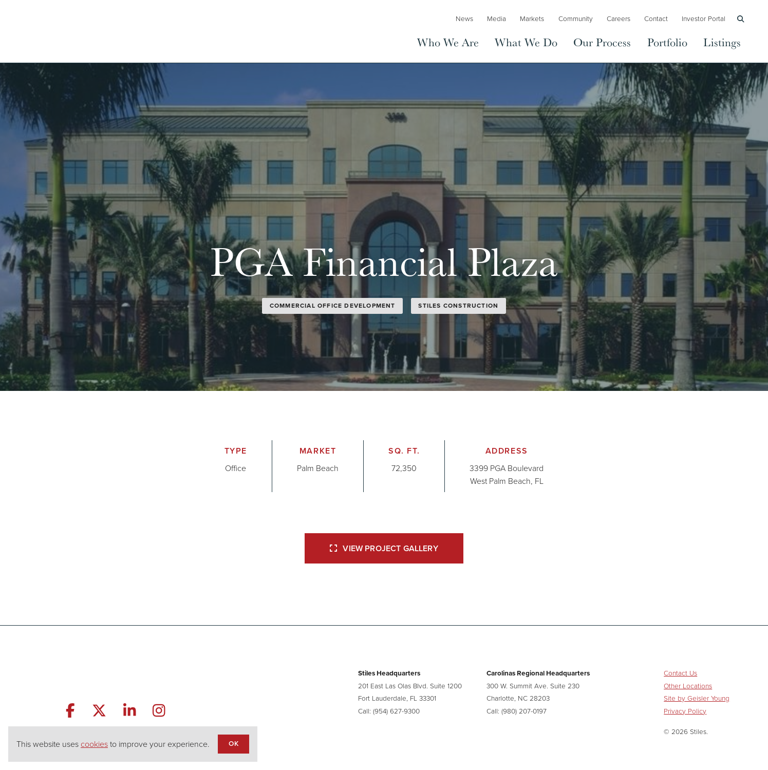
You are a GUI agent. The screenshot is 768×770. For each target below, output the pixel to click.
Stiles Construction (458, 305)
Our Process (602, 41)
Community (575, 18)
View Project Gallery (384, 548)
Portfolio (667, 41)
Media (496, 18)
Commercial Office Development (333, 305)
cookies (94, 744)
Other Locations (688, 686)
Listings (722, 41)
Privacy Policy (685, 711)
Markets (532, 18)
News (464, 18)
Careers (618, 18)
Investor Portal (703, 18)
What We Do (526, 41)
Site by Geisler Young (696, 698)
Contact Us (680, 673)
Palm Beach (318, 468)
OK (233, 743)
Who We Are (448, 41)
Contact (656, 18)
